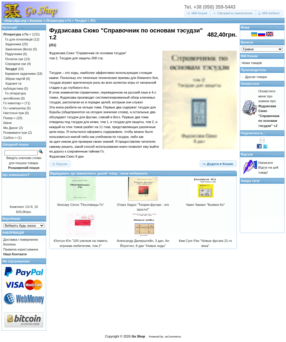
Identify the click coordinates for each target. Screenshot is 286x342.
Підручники (13, 54)
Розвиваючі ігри (15, 132)
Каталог (36, 20)
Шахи (7, 123)
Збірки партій (15, 78)
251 (93, 20)
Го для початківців (18, 39)
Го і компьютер (14, 108)
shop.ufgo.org (15, 20)
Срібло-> (10, 137)
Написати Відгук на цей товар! (268, 167)
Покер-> (9, 118)
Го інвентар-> (13, 103)
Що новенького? (15, 175)
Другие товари (256, 77)
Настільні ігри (13, 113)
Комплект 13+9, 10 (24, 207)
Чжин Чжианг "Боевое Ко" (205, 204)
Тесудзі (81, 20)
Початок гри (14, 59)
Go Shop (138, 336)
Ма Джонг (10, 128)
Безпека (9, 244)
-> (17, 34)
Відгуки (247, 154)
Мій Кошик (249, 56)
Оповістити (250, 84)
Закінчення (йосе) (18, 49)
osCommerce (173, 336)
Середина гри (15, 64)
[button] (197, 13)
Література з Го (58, 20)
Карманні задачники (20, 73)
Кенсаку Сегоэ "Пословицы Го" (80, 204)
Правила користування (20, 249)
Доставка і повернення (20, 239)
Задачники (13, 44)
